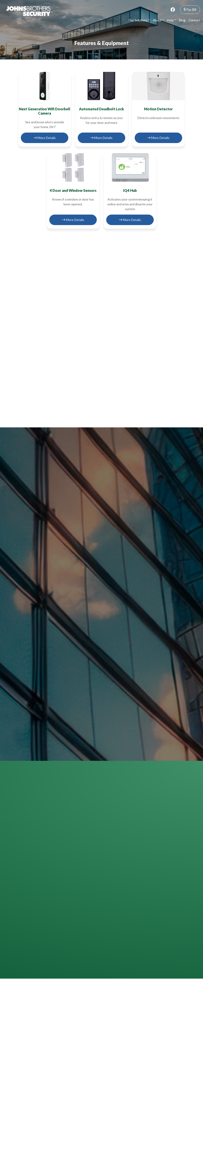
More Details (45, 138)
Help (171, 20)
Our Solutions (139, 20)
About (158, 20)
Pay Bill (190, 9)
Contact (194, 20)
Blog (182, 20)
